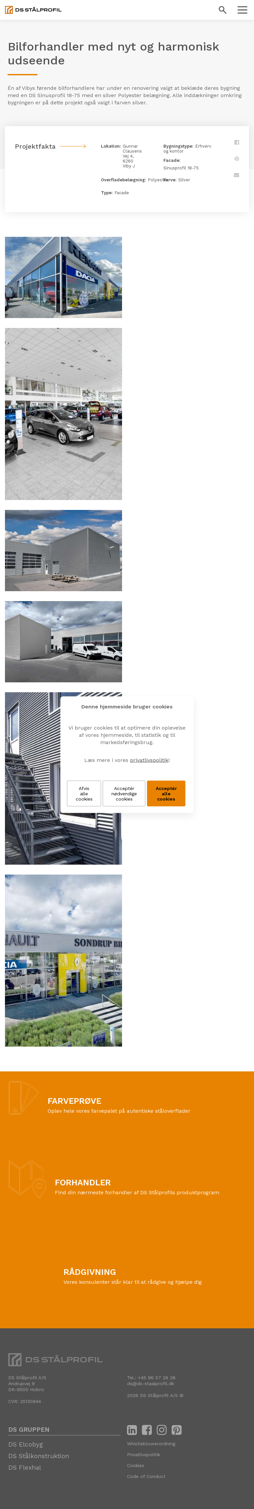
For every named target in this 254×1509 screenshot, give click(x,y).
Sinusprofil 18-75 (181, 167)
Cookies (135, 1465)
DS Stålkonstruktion (38, 1456)
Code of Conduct (146, 1476)
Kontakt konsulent (87, 1292)
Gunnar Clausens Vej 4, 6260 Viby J (132, 156)
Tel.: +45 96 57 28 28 (151, 1377)
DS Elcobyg (25, 1444)
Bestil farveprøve (69, 1121)
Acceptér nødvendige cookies (124, 793)
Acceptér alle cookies (166, 793)
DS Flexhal (24, 1467)
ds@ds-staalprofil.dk (150, 1383)
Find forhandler (74, 1203)
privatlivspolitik (149, 760)
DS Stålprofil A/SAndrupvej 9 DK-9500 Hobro (27, 1383)
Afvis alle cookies (84, 793)
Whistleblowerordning (151, 1443)
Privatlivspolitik (143, 1454)
